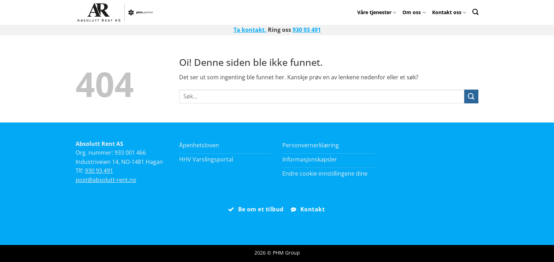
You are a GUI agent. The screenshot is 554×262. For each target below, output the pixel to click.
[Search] (475, 11)
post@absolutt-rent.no (106, 180)
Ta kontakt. (250, 30)
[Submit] (471, 96)
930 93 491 (307, 30)
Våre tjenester (376, 12)
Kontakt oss (449, 12)
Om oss (413, 12)
